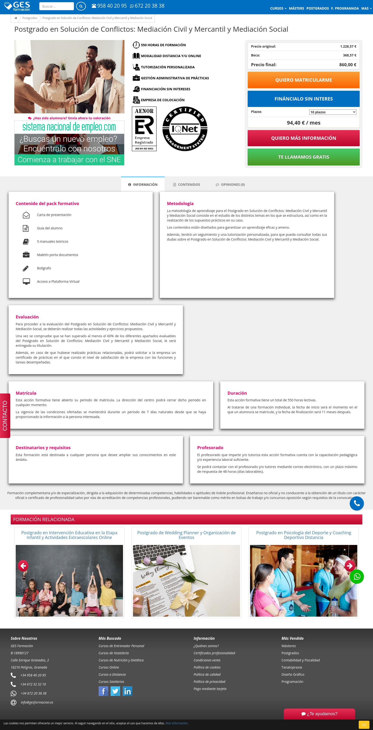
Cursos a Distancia (112, 674)
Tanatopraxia (292, 667)
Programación (293, 681)
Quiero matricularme (303, 80)
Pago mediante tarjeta (210, 688)
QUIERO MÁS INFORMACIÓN (303, 138)
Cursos (278, 8)
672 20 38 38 (147, 5)
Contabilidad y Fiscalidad (301, 660)
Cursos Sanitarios (111, 681)
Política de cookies (207, 667)
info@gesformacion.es (36, 702)
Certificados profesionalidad (214, 653)
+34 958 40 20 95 (33, 675)
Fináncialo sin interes (304, 99)
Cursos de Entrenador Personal (121, 646)
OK (364, 724)
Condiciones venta (207, 660)
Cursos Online (109, 667)
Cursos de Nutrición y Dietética (121, 660)
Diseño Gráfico (293, 674)
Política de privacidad (209, 681)
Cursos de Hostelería (114, 653)
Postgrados (290, 653)
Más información (177, 723)
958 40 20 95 (109, 5)
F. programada (345, 8)
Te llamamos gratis (303, 157)
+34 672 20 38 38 (33, 693)
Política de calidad (207, 674)
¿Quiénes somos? (206, 646)
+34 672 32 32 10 (33, 684)
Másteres (289, 646)
